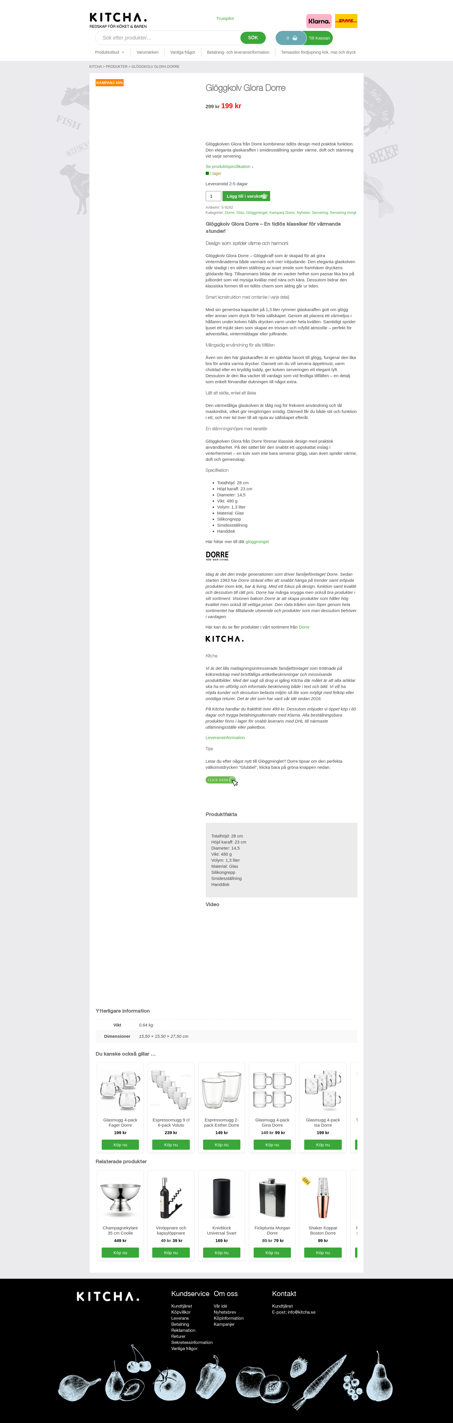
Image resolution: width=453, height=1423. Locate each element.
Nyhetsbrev (225, 1312)
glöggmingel (257, 541)
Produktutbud (110, 52)
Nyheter (303, 212)
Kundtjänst (181, 1306)
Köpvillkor (181, 1312)
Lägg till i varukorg (246, 196)
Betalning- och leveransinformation (238, 52)
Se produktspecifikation (228, 166)
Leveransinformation (225, 737)
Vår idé (220, 1306)
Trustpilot (225, 18)
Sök (253, 37)
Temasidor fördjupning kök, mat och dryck (318, 52)
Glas (240, 212)
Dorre (230, 212)
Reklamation (183, 1330)
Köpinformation (229, 1318)
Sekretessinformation (192, 1342)
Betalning (180, 1324)
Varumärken (147, 52)
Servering (320, 212)
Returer (178, 1336)
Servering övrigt (343, 212)
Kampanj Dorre (282, 212)
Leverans (180, 1318)
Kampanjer (224, 1324)
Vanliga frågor (182, 52)
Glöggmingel (256, 212)
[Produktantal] (213, 196)
